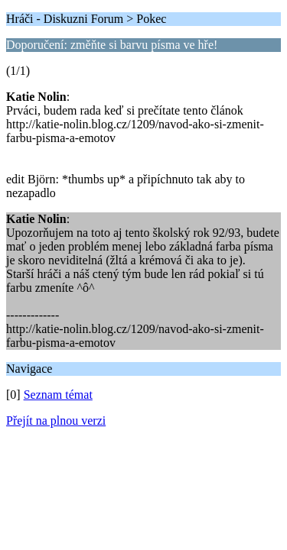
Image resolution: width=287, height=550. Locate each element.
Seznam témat (58, 394)
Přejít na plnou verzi (56, 420)
